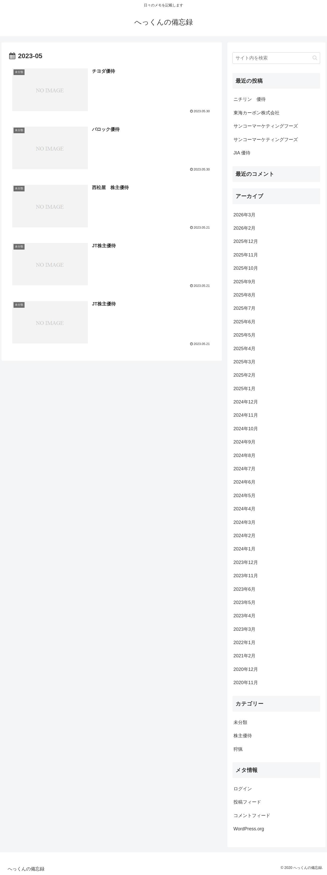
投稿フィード (247, 802)
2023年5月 (244, 602)
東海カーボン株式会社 (256, 112)
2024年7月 (244, 468)
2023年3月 (244, 629)
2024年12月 (245, 401)
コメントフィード (251, 815)
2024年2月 (244, 535)
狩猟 (238, 749)
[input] (276, 58)
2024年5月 (244, 495)
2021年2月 (244, 655)
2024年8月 (244, 455)
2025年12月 (245, 241)
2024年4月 (244, 508)
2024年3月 (244, 522)
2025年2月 (244, 375)
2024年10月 (245, 428)
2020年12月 (245, 669)
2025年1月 (244, 388)
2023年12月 (245, 562)
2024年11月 (245, 415)
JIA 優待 (241, 152)
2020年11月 (245, 682)
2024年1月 (244, 548)
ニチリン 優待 (249, 99)
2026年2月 (244, 228)
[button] (314, 58)
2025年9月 (244, 281)
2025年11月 (245, 254)
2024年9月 (244, 442)
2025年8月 (244, 295)
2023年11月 (245, 575)
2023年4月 (244, 615)
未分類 (240, 722)
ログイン (242, 788)
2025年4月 (244, 348)
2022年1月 (244, 642)
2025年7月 (244, 308)
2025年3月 (244, 361)
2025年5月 (244, 335)
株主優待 (242, 735)
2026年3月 (244, 214)
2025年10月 (245, 268)
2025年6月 (244, 321)
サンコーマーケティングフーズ (265, 126)
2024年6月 (244, 482)
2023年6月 (244, 589)
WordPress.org (248, 828)
